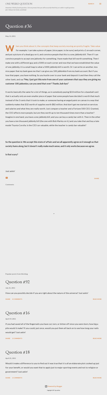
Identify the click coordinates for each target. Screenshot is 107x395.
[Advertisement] (53, 255)
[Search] (91, 4)
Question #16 (17, 313)
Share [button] (96, 178)
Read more (97, 299)
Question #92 (17, 282)
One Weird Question (18, 3)
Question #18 (17, 352)
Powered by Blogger (53, 386)
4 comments (17, 299)
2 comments (17, 338)
